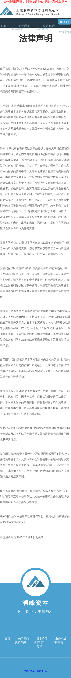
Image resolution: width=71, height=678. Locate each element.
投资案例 (42, 29)
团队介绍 (42, 638)
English (64, 21)
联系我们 (65, 32)
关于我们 (24, 26)
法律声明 (57, 642)
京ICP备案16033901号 (35, 671)
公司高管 (49, 26)
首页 (3, 26)
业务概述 (17, 29)
